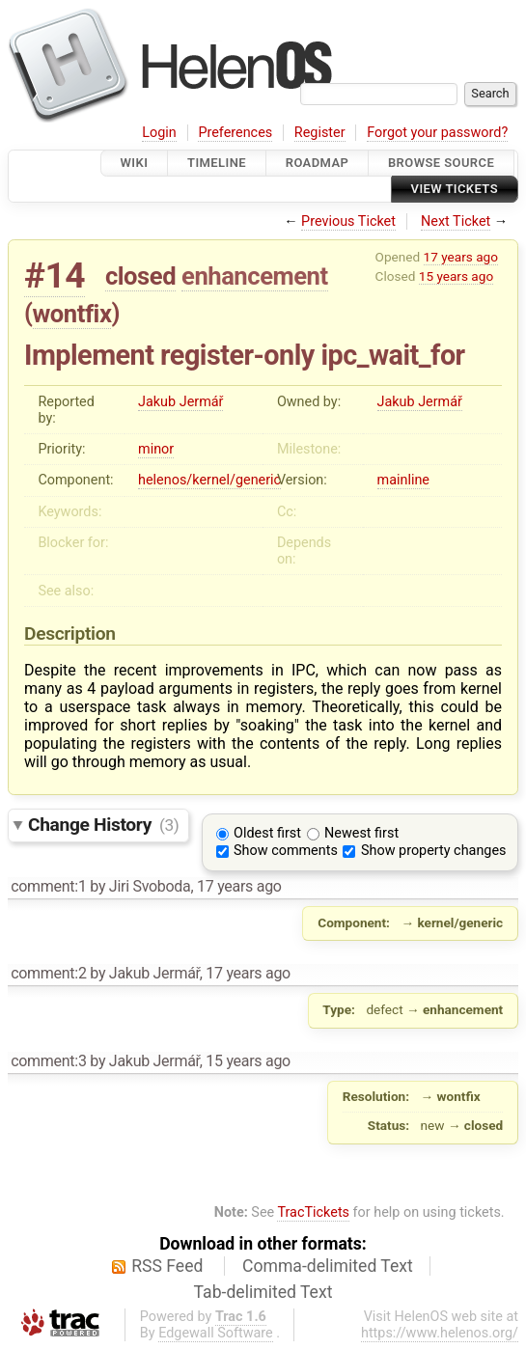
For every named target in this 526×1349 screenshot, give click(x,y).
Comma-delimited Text (327, 1266)
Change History (103, 824)
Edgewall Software (215, 1333)
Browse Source (441, 162)
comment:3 (48, 1061)
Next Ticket (455, 221)
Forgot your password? (437, 132)
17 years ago (461, 256)
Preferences (235, 132)
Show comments (286, 850)
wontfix (72, 313)
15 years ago (456, 276)
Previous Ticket (348, 221)
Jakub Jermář (180, 402)
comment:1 (48, 886)
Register (320, 132)
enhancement (254, 276)
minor (156, 449)
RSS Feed (167, 1266)
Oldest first (267, 833)
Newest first (361, 833)
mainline (403, 480)
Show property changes (433, 850)
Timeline (216, 162)
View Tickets (454, 189)
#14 (54, 275)
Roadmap (317, 162)
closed (140, 276)
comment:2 (48, 973)
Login (159, 132)
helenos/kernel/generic (209, 480)
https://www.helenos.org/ (439, 1333)
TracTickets (313, 1212)
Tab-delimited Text (263, 1292)
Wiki (135, 162)
